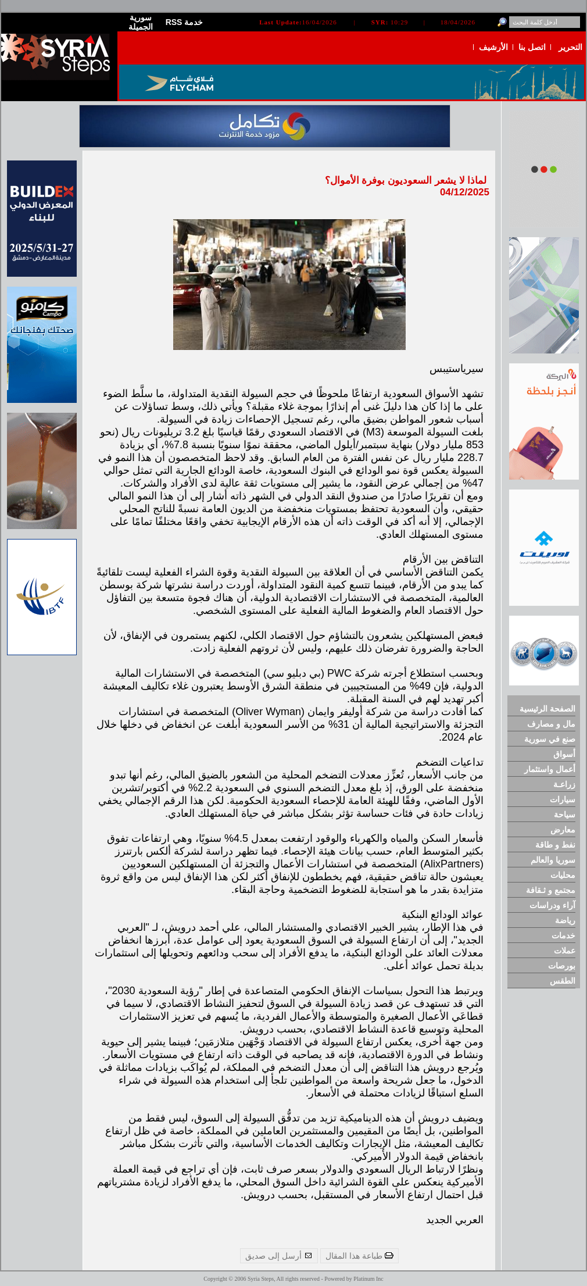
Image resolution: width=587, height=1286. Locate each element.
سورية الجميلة (140, 22)
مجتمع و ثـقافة (550, 890)
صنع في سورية (549, 739)
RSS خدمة (184, 22)
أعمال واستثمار (549, 769)
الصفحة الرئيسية (547, 708)
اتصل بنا (532, 47)
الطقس (562, 980)
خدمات (563, 935)
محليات (562, 875)
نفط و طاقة (555, 844)
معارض (562, 829)
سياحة (564, 814)
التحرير (570, 47)
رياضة (565, 920)
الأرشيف (493, 47)
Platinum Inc (368, 1279)
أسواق (564, 754)
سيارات (562, 799)
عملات (564, 950)
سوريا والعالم (553, 860)
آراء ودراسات (552, 905)
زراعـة (564, 784)
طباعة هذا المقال (359, 1255)
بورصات (561, 965)
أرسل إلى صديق (279, 1255)
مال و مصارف (551, 723)
